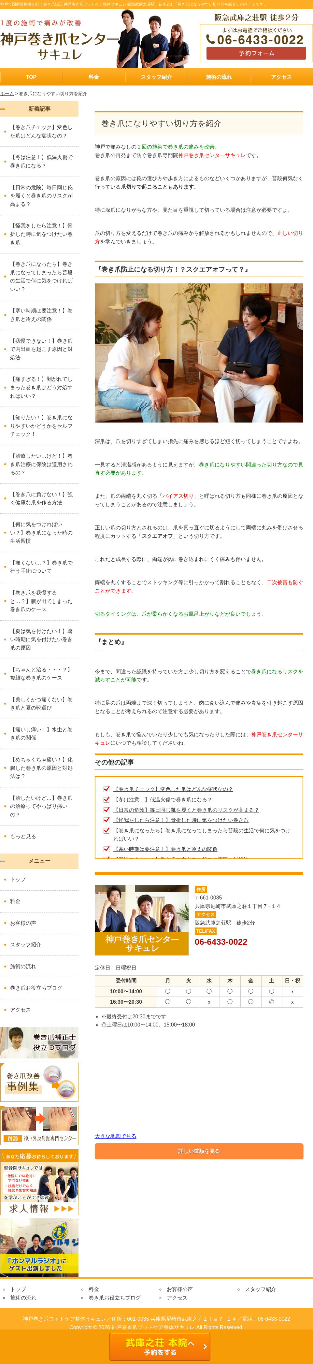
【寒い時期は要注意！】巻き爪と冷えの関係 (165, 849)
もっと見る (23, 836)
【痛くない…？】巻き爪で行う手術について (41, 567)
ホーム (7, 93)
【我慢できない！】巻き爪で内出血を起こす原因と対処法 (41, 349)
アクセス (281, 77)
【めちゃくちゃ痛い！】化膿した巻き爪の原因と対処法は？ (41, 768)
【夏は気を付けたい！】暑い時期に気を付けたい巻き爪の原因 (41, 639)
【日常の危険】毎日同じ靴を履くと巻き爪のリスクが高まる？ (186, 810)
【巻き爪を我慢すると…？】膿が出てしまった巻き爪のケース (41, 601)
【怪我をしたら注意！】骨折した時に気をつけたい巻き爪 (181, 820)
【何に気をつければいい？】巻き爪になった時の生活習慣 (41, 533)
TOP (31, 77)
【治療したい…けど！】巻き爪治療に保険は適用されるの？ (41, 464)
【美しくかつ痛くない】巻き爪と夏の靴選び (41, 704)
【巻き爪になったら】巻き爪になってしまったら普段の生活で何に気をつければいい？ (41, 276)
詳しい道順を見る (199, 1151)
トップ (18, 879)
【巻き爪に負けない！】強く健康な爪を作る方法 (41, 499)
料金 (94, 77)
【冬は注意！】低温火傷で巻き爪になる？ (162, 799)
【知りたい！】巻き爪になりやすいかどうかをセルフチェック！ (41, 426)
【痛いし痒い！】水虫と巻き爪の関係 (41, 734)
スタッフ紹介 (156, 77)
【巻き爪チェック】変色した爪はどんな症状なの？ (173, 789)
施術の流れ (219, 77)
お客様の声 (23, 923)
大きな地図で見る (115, 1136)
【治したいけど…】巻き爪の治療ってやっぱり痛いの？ (41, 806)
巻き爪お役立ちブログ (36, 988)
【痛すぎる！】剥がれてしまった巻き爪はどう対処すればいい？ (41, 387)
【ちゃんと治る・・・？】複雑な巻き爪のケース (41, 674)
